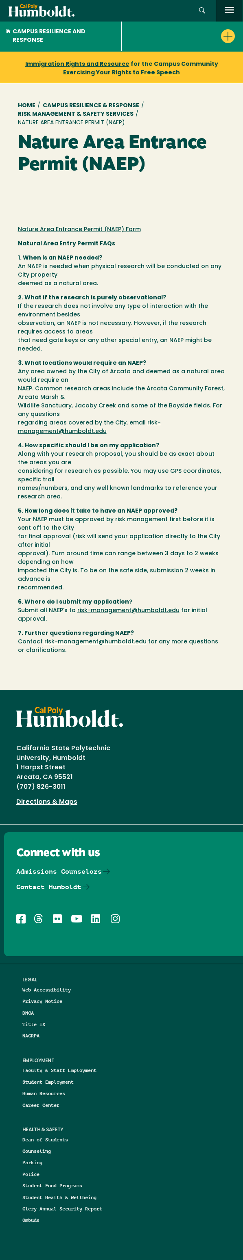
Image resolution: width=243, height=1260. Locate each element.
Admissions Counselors (59, 871)
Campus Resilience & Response (91, 106)
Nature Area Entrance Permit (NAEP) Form (79, 230)
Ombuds (30, 1220)
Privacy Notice (42, 1001)
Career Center (40, 1105)
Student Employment (48, 1082)
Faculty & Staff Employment (59, 1070)
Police (30, 1174)
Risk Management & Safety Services (76, 114)
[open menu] (229, 11)
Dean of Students (45, 1140)
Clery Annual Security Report (62, 1209)
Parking (32, 1162)
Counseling (36, 1151)
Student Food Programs (52, 1185)
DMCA (28, 1013)
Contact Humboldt (48, 887)
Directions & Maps (46, 802)
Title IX (33, 1024)
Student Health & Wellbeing (59, 1197)
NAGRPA (30, 1036)
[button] (202, 11)
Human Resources (43, 1093)
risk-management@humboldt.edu (128, 611)
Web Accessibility (46, 990)
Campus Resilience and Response (45, 36)
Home (26, 106)
